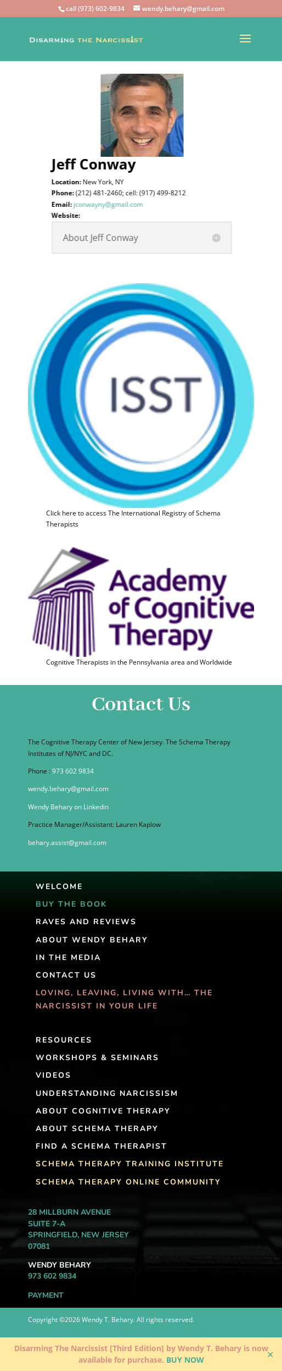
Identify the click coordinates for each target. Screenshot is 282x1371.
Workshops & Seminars (97, 1057)
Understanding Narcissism (107, 1093)
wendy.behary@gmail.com (68, 788)
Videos (53, 1075)
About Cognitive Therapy (103, 1111)
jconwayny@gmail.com (111, 204)
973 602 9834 (73, 771)
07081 (39, 1246)
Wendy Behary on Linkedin (68, 806)
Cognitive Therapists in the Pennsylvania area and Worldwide (139, 662)
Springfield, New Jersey (78, 1235)
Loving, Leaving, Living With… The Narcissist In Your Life (124, 999)
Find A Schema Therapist (101, 1146)
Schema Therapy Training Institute (130, 1164)
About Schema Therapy (97, 1128)
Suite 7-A (46, 1224)
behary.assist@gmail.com (67, 842)
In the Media (68, 957)
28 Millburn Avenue (69, 1212)
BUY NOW (185, 1359)
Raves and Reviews (86, 922)
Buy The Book (71, 904)
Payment (46, 1295)
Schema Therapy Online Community (128, 1182)
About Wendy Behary (92, 940)
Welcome (59, 886)
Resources (64, 1040)
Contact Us (66, 975)
